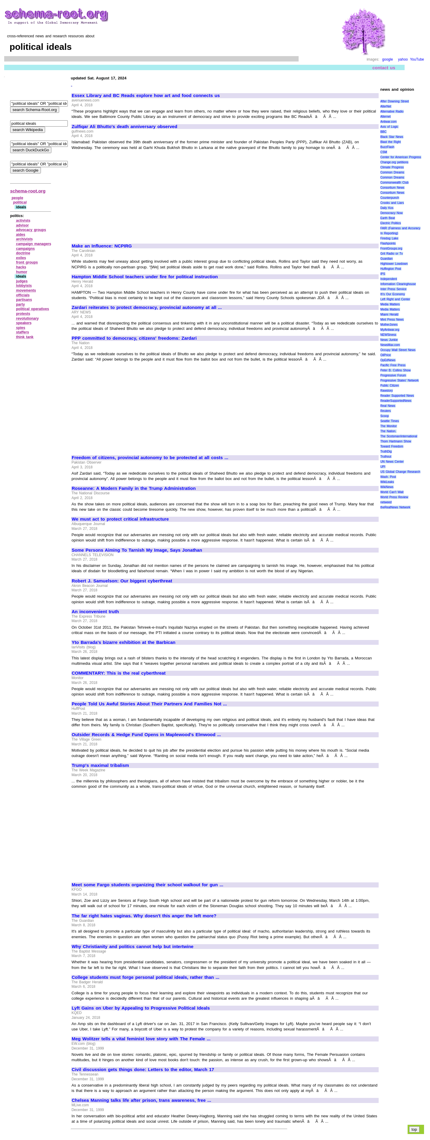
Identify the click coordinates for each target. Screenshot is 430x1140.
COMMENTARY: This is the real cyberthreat (118, 673)
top (414, 1129)
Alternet (385, 116)
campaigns (25, 249)
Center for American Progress (400, 157)
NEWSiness (388, 334)
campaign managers (33, 244)
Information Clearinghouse (398, 284)
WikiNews (387, 487)
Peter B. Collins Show (395, 370)
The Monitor (388, 426)
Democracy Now (391, 213)
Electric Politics (390, 223)
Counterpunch (389, 197)
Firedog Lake (389, 238)
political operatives (32, 309)
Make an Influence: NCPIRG (102, 246)
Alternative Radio (392, 111)
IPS (382, 274)
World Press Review (394, 497)
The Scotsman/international (398, 436)
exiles (21, 258)
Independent (388, 279)
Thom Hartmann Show (395, 441)
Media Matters (390, 304)
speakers (24, 323)
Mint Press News (392, 319)
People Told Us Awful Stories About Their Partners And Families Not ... (149, 703)
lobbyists (24, 286)
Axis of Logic (389, 126)
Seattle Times (389, 421)
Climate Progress (392, 167)
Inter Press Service (393, 289)
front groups (27, 262)
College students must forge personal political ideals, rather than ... (145, 977)
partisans (24, 300)
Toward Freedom (391, 446)
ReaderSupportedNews (395, 400)
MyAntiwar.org (389, 329)
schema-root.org (27, 190)
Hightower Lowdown (394, 263)
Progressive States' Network (399, 380)
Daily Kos (387, 208)
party (20, 304)
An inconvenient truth (95, 611)
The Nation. (388, 431)
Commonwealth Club (394, 182)
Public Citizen (389, 385)
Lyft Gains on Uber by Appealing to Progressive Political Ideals (141, 1008)
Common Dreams (392, 172)
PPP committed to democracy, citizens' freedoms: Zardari (134, 338)
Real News (387, 405)
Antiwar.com (388, 121)
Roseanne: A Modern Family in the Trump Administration (134, 488)
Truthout (385, 456)
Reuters (385, 411)
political (20, 202)
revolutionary (27, 318)
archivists (24, 239)
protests (23, 314)
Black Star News (391, 137)
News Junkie (389, 339)
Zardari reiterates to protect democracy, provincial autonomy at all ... (147, 307)
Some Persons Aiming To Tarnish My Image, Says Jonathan (137, 550)
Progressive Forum (393, 375)
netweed (386, 502)
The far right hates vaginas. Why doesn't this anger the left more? (144, 915)
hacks (21, 267)
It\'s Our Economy (392, 294)
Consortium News (392, 187)
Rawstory (386, 390)
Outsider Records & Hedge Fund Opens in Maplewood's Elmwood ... (146, 734)
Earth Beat (387, 218)
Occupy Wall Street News (398, 350)
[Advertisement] (122, 194)
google (387, 59)
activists (23, 221)
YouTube (417, 59)
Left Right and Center (395, 299)
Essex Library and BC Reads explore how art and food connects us (146, 95)
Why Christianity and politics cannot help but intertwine (133, 946)
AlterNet (385, 106)
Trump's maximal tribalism (100, 765)
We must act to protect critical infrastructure (120, 519)
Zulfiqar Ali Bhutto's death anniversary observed (124, 126)
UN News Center (392, 461)
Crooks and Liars (392, 202)
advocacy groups (31, 230)
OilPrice (385, 355)
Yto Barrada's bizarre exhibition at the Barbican (123, 642)
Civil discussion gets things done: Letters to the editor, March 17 (143, 1069)
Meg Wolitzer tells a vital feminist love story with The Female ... (141, 1038)
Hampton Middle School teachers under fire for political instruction (145, 276)
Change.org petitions (394, 162)
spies (20, 328)
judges (22, 281)
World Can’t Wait (392, 492)
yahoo (403, 59)
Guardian (386, 258)
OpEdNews (388, 360)
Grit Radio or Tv (391, 253)
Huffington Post (390, 268)
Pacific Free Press (393, 365)
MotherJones (389, 324)
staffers (22, 332)
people (17, 198)
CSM (383, 152)
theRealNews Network (395, 507)
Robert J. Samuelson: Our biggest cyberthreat (122, 581)
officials (23, 295)
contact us (383, 67)
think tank (24, 337)
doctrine (23, 253)
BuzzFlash (387, 147)
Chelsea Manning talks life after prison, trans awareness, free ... (141, 1100)
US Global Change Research (400, 471)
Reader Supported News (397, 395)
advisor (22, 225)
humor (21, 272)
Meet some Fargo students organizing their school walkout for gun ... (147, 884)
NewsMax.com (390, 345)
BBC (383, 131)
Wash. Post (388, 477)
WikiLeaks (387, 482)
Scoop (384, 416)
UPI (383, 466)
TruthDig (386, 451)
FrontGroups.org (391, 248)
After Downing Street (394, 101)
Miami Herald (389, 314)
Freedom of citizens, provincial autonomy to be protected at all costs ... (150, 457)
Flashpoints (388, 243)
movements (26, 290)
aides (20, 235)
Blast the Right (390, 142)
